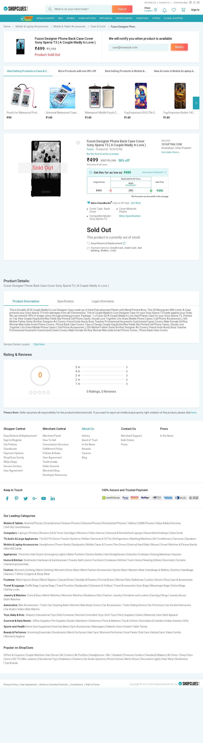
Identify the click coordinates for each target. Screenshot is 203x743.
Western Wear (137, 570)
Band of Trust (90, 440)
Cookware (111, 560)
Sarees (9, 574)
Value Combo (173, 632)
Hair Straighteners (114, 554)
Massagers (98, 626)
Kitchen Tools (125, 560)
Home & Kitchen (87, 18)
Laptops (22, 533)
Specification (65, 301)
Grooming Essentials (39, 632)
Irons (7, 659)
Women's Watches (72, 595)
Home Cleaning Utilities (148, 560)
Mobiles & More (45, 18)
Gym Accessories (80, 626)
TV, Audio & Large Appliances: (21, 538)
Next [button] (196, 103)
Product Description (26, 301)
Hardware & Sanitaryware (52, 560)
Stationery (95, 620)
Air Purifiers (81, 655)
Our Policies (10, 444)
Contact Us (164, 2)
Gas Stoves (52, 655)
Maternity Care (152, 615)
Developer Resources (55, 475)
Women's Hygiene (15, 636)
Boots (159, 579)
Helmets (74, 605)
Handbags (187, 570)
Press (124, 444)
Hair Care (93, 632)
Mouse (155, 544)
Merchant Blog (51, 470)
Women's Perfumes (111, 632)
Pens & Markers (111, 620)
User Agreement (13, 470)
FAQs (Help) (10, 461)
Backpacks (78, 544)
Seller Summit (51, 466)
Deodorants (59, 632)
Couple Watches (35, 655)
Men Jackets (29, 659)
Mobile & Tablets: (14, 523)
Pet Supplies (58, 620)
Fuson (90, 149)
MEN (60, 18)
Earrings (155, 595)
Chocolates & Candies (151, 620)
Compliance (76, 684)
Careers (86, 453)
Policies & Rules (52, 453)
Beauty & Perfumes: (15, 632)
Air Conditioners (162, 538)
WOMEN (71, 18)
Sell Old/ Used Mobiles (17, 527)
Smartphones (52, 523)
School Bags (178, 585)
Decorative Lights (151, 659)
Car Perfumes (156, 605)
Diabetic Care (114, 626)
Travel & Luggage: (14, 585)
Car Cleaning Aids (58, 605)
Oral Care (143, 632)
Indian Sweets (173, 620)
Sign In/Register (13, 440)
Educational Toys (46, 615)
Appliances (106, 18)
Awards (86, 448)
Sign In (195, 9)
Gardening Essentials (17, 564)
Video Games (96, 533)
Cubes (139, 615)
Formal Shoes (106, 579)
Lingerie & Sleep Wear (37, 574)
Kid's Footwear (65, 615)
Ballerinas (137, 579)
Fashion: (9, 570)
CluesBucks (10, 448)
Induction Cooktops (138, 554)
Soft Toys (110, 615)
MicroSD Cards (13, 548)
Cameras (178, 538)
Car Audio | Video (14, 609)
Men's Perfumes (76, 632)
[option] (23, 103)
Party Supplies (125, 615)
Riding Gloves (138, 605)
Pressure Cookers (134, 655)
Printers (33, 533)
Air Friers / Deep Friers (180, 655)
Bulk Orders (127, 440)
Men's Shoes (132, 659)
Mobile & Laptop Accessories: (21, 544)
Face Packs (130, 632)
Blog (84, 457)
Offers (156, 18)
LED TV (16, 659)
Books (70, 620)
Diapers (30, 615)
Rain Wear (168, 659)
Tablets (131, 523)
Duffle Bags (32, 585)
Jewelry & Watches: (15, 595)
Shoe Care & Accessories (178, 579)
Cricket (127, 626)
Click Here (39, 344)
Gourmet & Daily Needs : (18, 620)
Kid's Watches (12, 599)
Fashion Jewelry (112, 595)
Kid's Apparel (170, 615)
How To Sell (49, 440)
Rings (164, 595)
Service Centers (13, 466)
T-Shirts (18, 574)
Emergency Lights (55, 554)
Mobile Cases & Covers (99, 544)
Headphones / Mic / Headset (106, 655)
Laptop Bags (47, 585)
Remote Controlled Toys (89, 615)
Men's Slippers (48, 579)
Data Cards (176, 533)
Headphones (47, 544)
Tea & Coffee (129, 620)
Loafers (149, 579)
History (86, 435)
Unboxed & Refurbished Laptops (124, 533)
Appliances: (11, 554)
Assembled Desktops (156, 533)
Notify (179, 47)
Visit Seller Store (169, 152)
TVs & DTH (45, 538)
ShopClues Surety (14, 457)
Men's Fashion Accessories (96, 570)
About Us (88, 429)
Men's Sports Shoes (27, 579)
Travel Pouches (65, 585)
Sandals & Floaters (86, 579)
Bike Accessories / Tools (32, 605)
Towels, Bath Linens (80, 560)
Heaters (77, 659)
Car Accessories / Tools (115, 605)
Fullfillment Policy (53, 448)
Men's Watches (51, 595)
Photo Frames (115, 659)
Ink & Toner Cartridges (63, 533)
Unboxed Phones (91, 523)
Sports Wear (120, 570)
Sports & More (124, 18)
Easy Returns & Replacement (20, 435)
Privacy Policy (11, 684)
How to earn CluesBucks (154, 172)
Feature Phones (71, 523)
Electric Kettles (94, 554)
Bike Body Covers (91, 605)
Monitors (82, 533)
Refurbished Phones (114, 523)
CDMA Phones (146, 523)
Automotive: (11, 605)
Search (122, 9)
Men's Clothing (44, 570)
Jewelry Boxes (177, 595)
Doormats (168, 560)
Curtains (181, 560)
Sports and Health (14, 626)
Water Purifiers (75, 554)
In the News (88, 444)
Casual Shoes (66, 579)
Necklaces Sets (93, 595)
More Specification (130, 216)
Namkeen (81, 620)
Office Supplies (41, 620)
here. (194, 412)
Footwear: (10, 579)
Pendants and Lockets (136, 595)
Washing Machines (141, 538)
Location (148, 11)
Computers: (11, 533)
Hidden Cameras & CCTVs (96, 538)
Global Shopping (173, 18)
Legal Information (103, 301)
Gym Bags (143, 585)
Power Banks (63, 544)
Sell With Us (150, 2)
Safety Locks (12, 589)
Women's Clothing (24, 570)
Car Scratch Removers (178, 605)
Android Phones (33, 523)
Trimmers (23, 554)
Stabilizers (65, 659)
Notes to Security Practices (54, 684)
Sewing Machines (160, 554)
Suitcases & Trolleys (100, 585)
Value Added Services (168, 523)
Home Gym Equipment (38, 626)
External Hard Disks (139, 544)
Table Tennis (140, 626)
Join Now (135, 202)
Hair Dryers (37, 554)
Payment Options (14, 453)
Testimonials (50, 461)
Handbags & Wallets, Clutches (163, 570)
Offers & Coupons (14, 655)
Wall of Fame (92, 684)
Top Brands (11, 663)
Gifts (185, 620)
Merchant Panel (52, 435)
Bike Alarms (33, 609)
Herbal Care (157, 632)
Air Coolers (66, 655)
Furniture (98, 560)
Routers (44, 533)
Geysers (176, 554)
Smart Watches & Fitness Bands (179, 544)
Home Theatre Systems (66, 538)
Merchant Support (131, 435)
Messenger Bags (159, 585)
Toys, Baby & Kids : (15, 615)
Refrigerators (121, 538)
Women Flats (123, 579)
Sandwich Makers (156, 655)
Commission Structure (56, 444)
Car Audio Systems (94, 659)
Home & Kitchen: (13, 560)
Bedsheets (30, 560)
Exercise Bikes (61, 626)
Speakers (190, 538)
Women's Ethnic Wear (67, 570)
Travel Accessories (124, 585)
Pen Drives (120, 544)
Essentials (142, 18)
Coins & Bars (34, 595)
